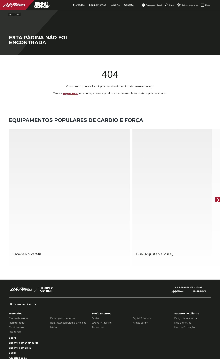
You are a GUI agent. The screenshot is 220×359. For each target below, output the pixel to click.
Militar (53, 279)
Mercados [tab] (74, 5)
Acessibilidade (19, 311)
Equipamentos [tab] (92, 5)
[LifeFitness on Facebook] (168, 344)
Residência (15, 283)
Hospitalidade (16, 275)
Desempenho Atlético (62, 270)
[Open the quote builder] (186, 5)
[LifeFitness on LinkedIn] (158, 344)
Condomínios (16, 279)
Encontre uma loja (21, 301)
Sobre (13, 290)
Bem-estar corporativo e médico (68, 275)
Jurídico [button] (19, 345)
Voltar (14, 14)
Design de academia (185, 270)
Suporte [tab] (110, 5)
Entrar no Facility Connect (26, 322)
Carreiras (15, 317)
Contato (124, 5)
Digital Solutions (142, 270)
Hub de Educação (184, 279)
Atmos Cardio (140, 275)
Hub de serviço (182, 275)
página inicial (71, 93)
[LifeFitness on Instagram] (178, 344)
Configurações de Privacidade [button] (46, 341)
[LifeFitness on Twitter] (188, 344)
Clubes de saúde (18, 270)
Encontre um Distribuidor (26, 295)
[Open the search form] (168, 5)
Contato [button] (19, 341)
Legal (12, 306)
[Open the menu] (205, 5)
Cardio (95, 270)
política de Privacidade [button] (82, 341)
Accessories (98, 279)
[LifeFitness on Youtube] (198, 344)
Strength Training (102, 275)
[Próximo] (215, 175)
